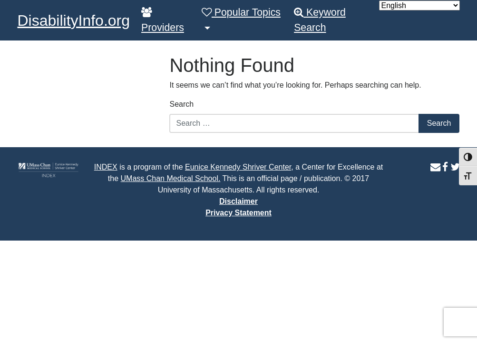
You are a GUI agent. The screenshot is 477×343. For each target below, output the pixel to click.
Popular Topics (241, 12)
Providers (162, 20)
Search (181, 104)
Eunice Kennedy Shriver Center (238, 167)
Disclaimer (238, 201)
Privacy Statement (238, 213)
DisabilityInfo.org (74, 20)
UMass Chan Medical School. (171, 178)
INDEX (105, 167)
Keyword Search (320, 20)
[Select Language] (419, 5)
